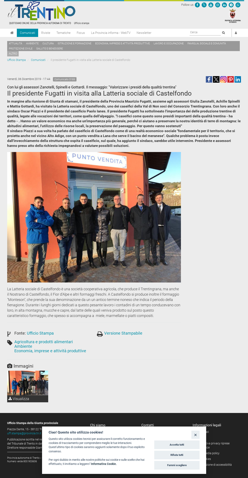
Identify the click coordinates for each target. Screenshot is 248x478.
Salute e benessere (49, 48)
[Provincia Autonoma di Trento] (233, 15)
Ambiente (32, 43)
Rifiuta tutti (176, 454)
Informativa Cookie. (104, 463)
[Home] (12, 33)
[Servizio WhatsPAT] (238, 4)
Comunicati (27, 33)
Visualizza (18, 399)
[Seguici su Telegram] (231, 4)
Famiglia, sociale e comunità (206, 43)
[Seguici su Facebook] (197, 4)
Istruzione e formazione (74, 43)
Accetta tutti (177, 444)
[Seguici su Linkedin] (224, 4)
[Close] (195, 435)
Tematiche (63, 33)
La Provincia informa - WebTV (110, 33)
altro (13, 53)
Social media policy (207, 453)
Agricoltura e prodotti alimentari (43, 341)
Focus (81, 33)
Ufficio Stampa (16, 60)
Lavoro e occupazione (169, 43)
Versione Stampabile (123, 333)
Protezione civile (20, 48)
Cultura (48, 43)
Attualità (15, 43)
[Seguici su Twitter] (204, 4)
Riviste (45, 33)
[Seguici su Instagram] (218, 4)
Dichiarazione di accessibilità (213, 464)
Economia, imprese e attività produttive (122, 43)
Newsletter (144, 33)
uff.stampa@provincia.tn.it (24, 433)
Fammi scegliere (177, 465)
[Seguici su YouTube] (211, 4)
